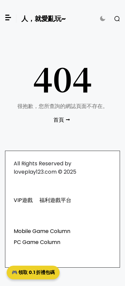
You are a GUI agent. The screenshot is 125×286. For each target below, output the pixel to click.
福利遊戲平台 (55, 200)
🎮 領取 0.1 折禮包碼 (33, 272)
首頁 (58, 120)
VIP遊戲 (23, 200)
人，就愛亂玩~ (43, 18)
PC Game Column (37, 242)
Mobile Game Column (42, 231)
